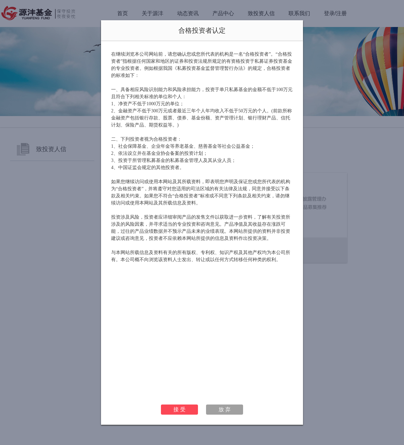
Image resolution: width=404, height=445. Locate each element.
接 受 (179, 409)
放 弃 (224, 409)
